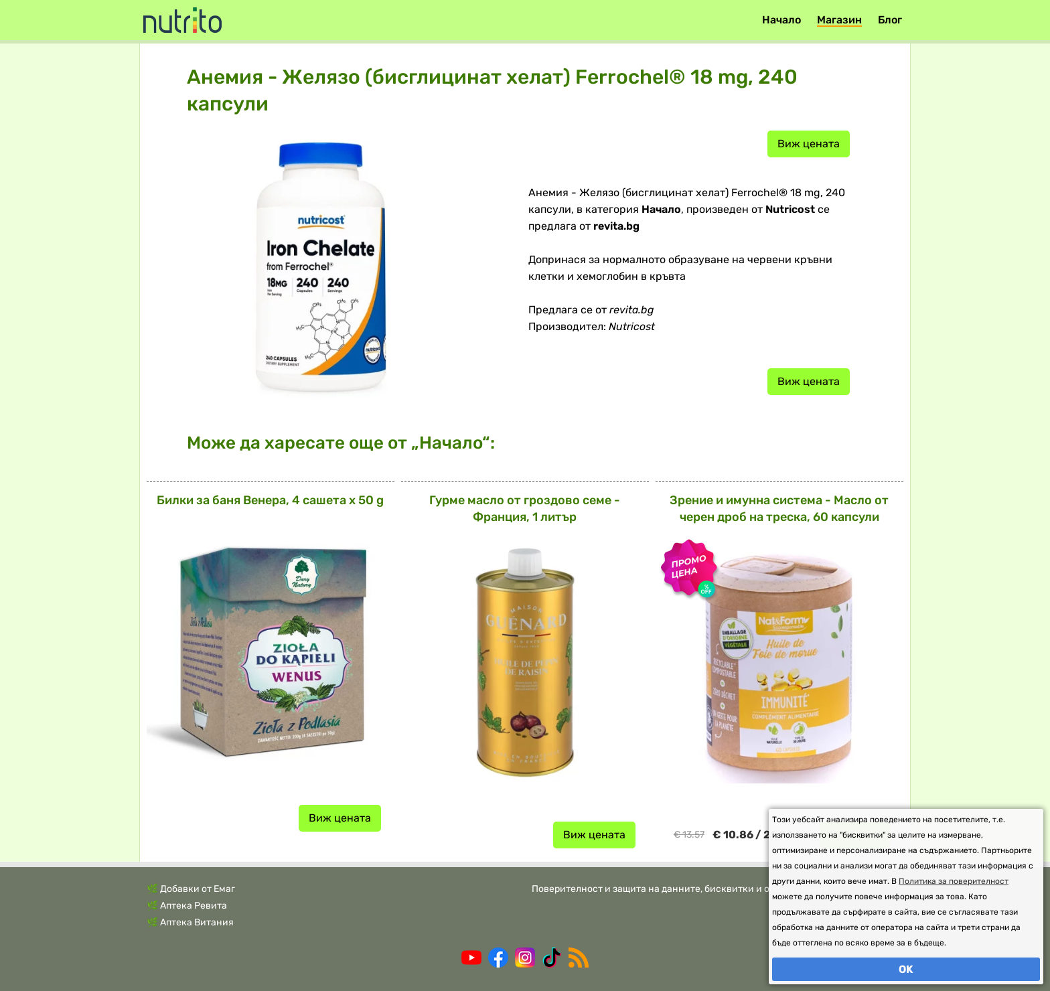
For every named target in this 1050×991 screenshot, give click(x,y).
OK (906, 969)
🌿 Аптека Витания (190, 922)
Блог (890, 19)
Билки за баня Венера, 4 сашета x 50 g (270, 500)
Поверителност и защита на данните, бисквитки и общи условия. (681, 889)
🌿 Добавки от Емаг (191, 889)
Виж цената (808, 143)
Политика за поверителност (953, 881)
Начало (781, 19)
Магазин (839, 19)
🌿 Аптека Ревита (187, 905)
